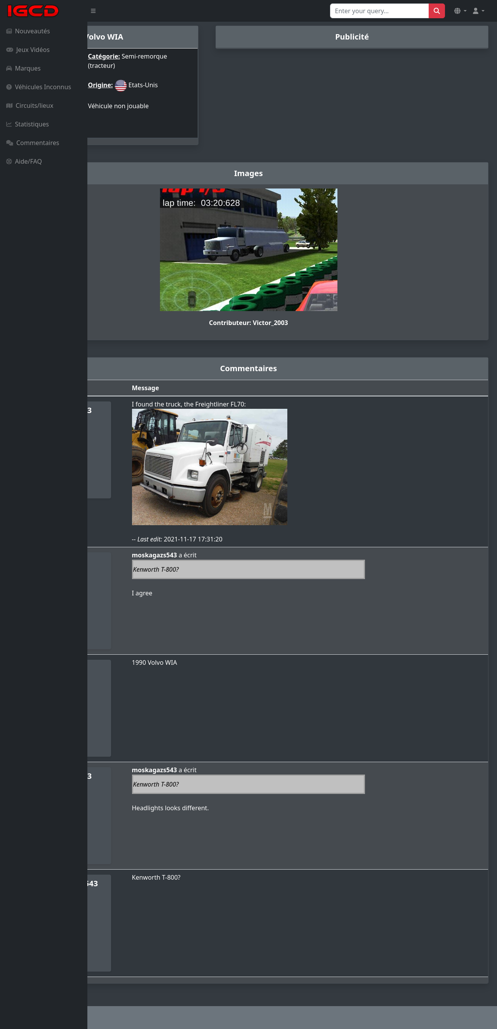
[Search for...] (379, 10)
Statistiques (27, 124)
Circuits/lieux (29, 105)
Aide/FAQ (24, 161)
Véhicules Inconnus (38, 87)
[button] (460, 11)
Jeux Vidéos (28, 49)
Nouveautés (28, 31)
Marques (23, 68)
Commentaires (32, 142)
